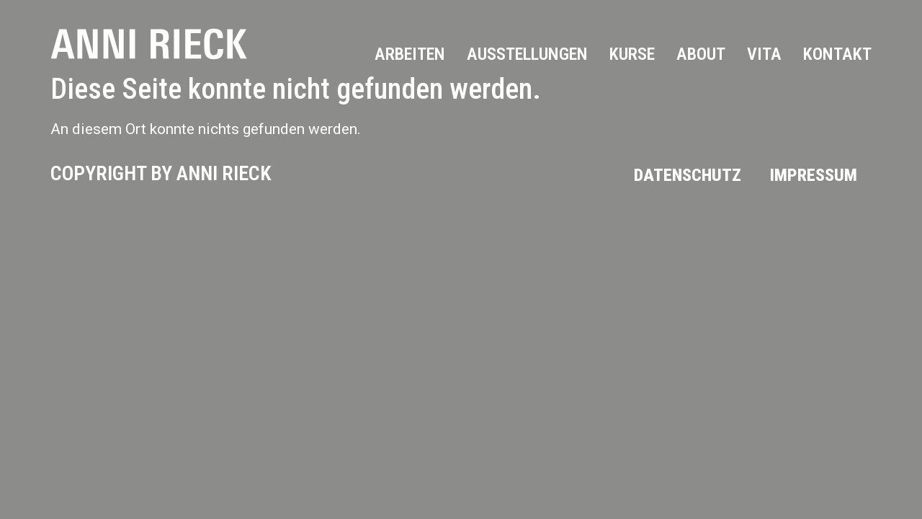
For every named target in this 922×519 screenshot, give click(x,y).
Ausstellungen (527, 54)
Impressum (813, 175)
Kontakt (837, 54)
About (700, 54)
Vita (764, 54)
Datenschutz (687, 175)
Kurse (632, 54)
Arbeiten (410, 54)
